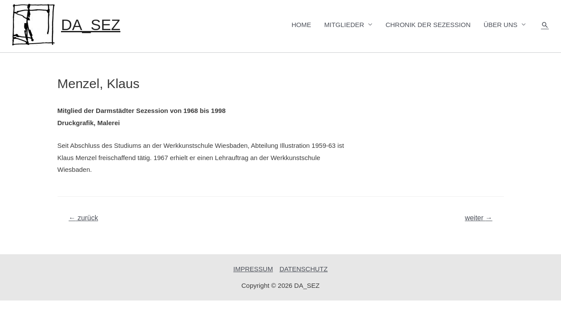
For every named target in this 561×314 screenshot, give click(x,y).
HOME (301, 24)
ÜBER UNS (500, 24)
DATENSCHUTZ (303, 269)
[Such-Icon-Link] (545, 25)
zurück (83, 218)
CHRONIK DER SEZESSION (427, 24)
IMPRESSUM (253, 269)
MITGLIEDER (344, 24)
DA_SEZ (90, 24)
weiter (478, 218)
